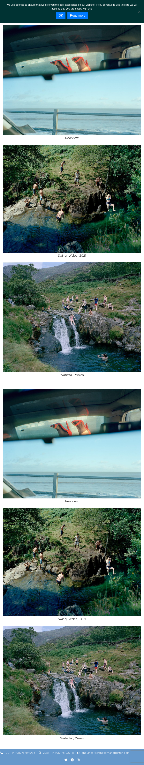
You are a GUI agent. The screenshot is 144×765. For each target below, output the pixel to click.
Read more (77, 15)
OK (60, 15)
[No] (139, 12)
